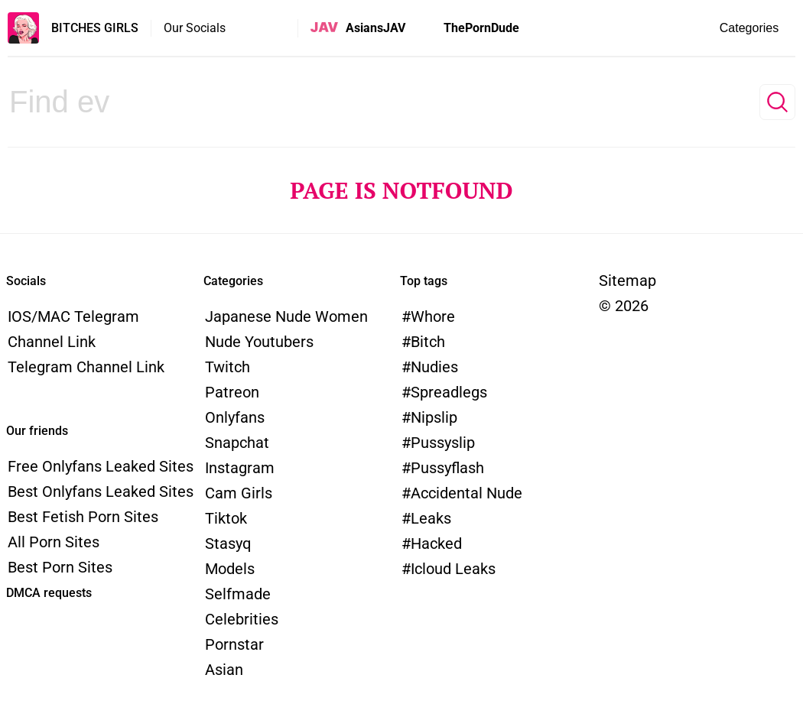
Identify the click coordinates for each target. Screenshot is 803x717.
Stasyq (228, 543)
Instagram (240, 468)
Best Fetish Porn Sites (83, 517)
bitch (428, 342)
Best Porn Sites (60, 567)
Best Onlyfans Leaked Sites (100, 491)
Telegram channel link (86, 367)
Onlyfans (235, 417)
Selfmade (238, 594)
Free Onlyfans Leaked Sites (100, 466)
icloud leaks (453, 569)
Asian (224, 669)
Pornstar (234, 644)
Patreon (232, 392)
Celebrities (241, 619)
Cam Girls (238, 493)
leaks (431, 518)
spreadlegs (449, 392)
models (230, 569)
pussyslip (443, 442)
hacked (436, 543)
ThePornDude (481, 28)
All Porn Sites (53, 542)
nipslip (434, 417)
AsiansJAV (375, 28)
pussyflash (447, 468)
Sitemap (627, 280)
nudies (434, 367)
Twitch (227, 367)
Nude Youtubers (259, 342)
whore (433, 316)
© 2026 (624, 306)
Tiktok (226, 518)
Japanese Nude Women (286, 316)
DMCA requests (49, 593)
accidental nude (466, 493)
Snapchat (237, 442)
